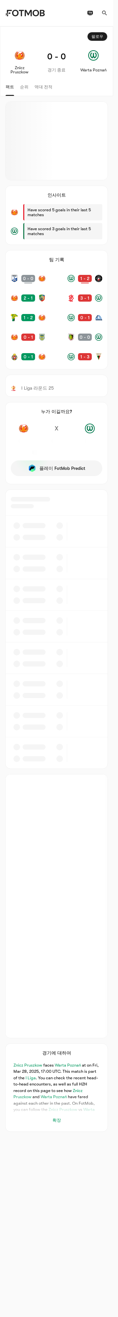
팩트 (10, 86)
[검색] (104, 13)
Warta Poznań (68, 1065)
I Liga (31, 1077)
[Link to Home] (25, 13)
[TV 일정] (90, 13)
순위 (24, 86)
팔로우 (97, 36)
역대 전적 (43, 86)
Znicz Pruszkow (27, 1065)
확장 (56, 1120)
